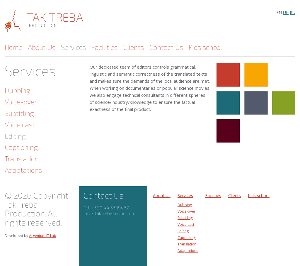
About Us (41, 47)
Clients (133, 47)
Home (13, 47)
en (279, 12)
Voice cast (20, 124)
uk (286, 12)
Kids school (205, 47)
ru (292, 12)
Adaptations (23, 170)
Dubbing (17, 90)
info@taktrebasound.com (109, 213)
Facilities (104, 47)
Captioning (21, 147)
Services (73, 47)
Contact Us (166, 47)
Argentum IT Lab (42, 235)
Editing (15, 136)
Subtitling (19, 113)
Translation (22, 158)
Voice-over (21, 101)
